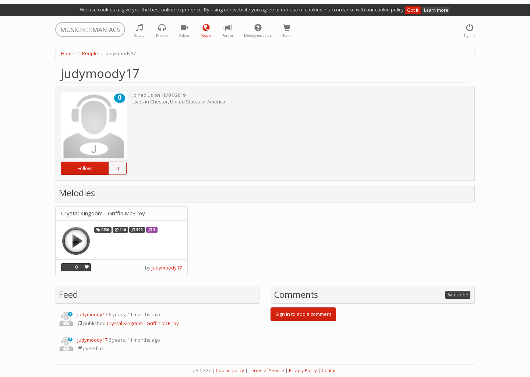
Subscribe (458, 295)
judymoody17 (167, 267)
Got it (412, 10)
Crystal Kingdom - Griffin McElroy (103, 213)
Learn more (436, 10)
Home (67, 53)
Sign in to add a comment (303, 314)
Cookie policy (230, 370)
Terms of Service (266, 370)
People (90, 53)
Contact (330, 370)
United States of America (197, 101)
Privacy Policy (303, 370)
